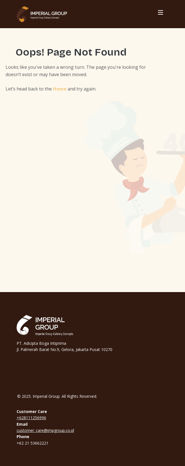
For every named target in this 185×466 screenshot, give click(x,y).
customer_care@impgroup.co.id (45, 430)
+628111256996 (31, 417)
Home (55, 89)
